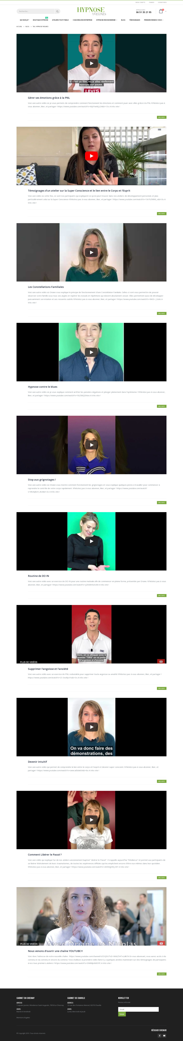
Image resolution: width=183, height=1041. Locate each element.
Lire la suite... (161, 117)
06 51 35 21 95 (143, 12)
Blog (123, 20)
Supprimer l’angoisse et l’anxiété (48, 669)
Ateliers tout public (60, 20)
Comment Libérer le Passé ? (45, 854)
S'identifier (162, 2)
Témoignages (134, 20)
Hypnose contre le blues (42, 386)
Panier (151, 2)
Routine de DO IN (38, 576)
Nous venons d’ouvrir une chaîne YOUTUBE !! (55, 951)
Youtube (164, 1036)
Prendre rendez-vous (153, 20)
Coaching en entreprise (82, 20)
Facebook (160, 1036)
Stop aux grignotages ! (42, 479)
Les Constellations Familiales (46, 287)
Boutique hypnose (40, 19)
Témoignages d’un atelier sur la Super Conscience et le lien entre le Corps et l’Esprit (79, 190)
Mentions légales (23, 1017)
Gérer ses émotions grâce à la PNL (49, 97)
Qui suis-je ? (24, 20)
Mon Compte (140, 2)
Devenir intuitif (37, 761)
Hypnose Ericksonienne (106, 20)
